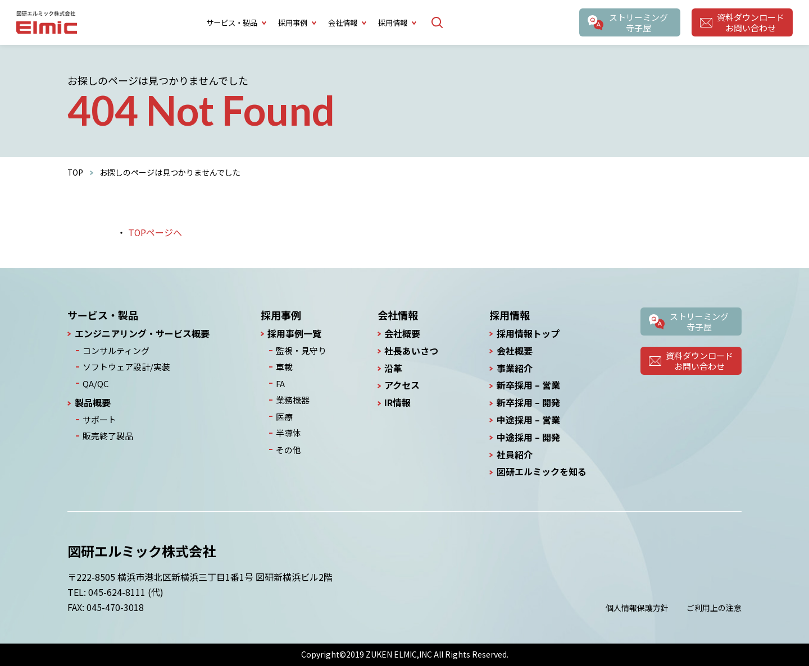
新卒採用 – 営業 (528, 385)
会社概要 (401, 333)
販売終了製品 (106, 433)
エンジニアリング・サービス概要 (142, 333)
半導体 (288, 429)
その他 (288, 445)
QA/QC (95, 381)
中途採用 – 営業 (528, 420)
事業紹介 (515, 368)
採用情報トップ (528, 333)
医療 (284, 413)
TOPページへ (155, 232)
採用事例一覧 (296, 333)
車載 (284, 366)
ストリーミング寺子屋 (637, 22)
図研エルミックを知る (542, 471)
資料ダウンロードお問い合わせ (750, 22)
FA (280, 381)
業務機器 (292, 397)
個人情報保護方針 (637, 607)
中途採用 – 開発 (528, 437)
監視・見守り (300, 350)
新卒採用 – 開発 (528, 402)
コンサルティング (114, 350)
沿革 (392, 368)
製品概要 (93, 400)
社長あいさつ (410, 351)
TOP (75, 172)
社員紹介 (515, 455)
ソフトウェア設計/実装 (123, 366)
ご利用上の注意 (714, 607)
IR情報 (396, 402)
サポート (98, 417)
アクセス (401, 385)
